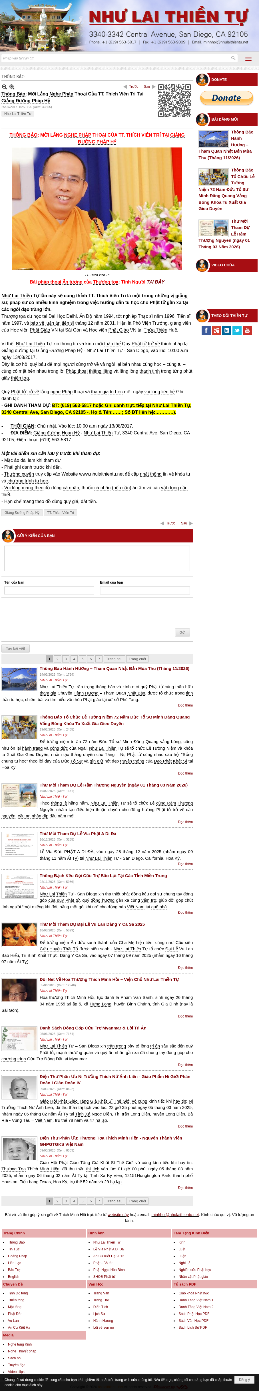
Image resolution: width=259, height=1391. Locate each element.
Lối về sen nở (103, 1328)
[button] (248, 59)
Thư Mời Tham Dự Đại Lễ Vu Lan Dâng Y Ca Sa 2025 (92, 924)
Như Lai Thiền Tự (17, 114)
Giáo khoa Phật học (193, 1293)
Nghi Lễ (184, 1263)
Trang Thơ (101, 1300)
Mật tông (14, 1307)
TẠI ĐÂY (155, 282)
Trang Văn (101, 1293)
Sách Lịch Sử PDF (192, 1328)
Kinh (181, 1242)
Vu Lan (13, 1321)
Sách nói (14, 1358)
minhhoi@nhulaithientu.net (175, 1214)
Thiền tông (16, 1300)
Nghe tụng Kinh (20, 1344)
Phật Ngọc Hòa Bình (109, 1270)
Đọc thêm (185, 705)
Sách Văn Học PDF (193, 1321)
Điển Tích (100, 1307)
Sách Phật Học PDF (193, 1314)
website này (118, 1214)
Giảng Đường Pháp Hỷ (22, 513)
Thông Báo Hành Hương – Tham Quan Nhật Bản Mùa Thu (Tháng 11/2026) (114, 668)
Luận (182, 1256)
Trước (133, 87)
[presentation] (47, 612)
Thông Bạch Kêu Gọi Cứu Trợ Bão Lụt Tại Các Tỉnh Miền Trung (103, 875)
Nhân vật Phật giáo (193, 1277)
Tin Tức (14, 1249)
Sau (147, 87)
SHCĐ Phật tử (104, 1277)
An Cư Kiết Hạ (19, 1328)
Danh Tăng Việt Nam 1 (195, 1300)
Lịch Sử (99, 1314)
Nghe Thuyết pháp (22, 1351)
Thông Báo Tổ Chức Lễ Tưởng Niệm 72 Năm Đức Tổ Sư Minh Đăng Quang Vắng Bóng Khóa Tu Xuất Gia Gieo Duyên (226, 189)
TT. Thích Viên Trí (60, 513)
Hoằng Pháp (17, 1256)
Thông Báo (16, 1242)
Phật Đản (15, 1314)
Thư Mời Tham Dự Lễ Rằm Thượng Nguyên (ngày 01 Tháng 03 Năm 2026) (114, 785)
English (13, 1277)
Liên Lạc (14, 1263)
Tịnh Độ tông (18, 1293)
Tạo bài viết (15, 648)
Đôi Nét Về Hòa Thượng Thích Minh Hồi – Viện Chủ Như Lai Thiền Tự (109, 979)
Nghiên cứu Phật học (194, 1270)
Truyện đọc (16, 1365)
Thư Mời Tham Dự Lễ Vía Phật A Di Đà (78, 833)
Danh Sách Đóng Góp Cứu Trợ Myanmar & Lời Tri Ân (93, 1027)
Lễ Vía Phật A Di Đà (108, 1249)
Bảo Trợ (14, 1270)
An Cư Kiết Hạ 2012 (108, 1256)
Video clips (16, 1372)
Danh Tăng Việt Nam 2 (195, 1307)
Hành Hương (103, 1321)
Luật (181, 1249)
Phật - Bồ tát (103, 1263)
